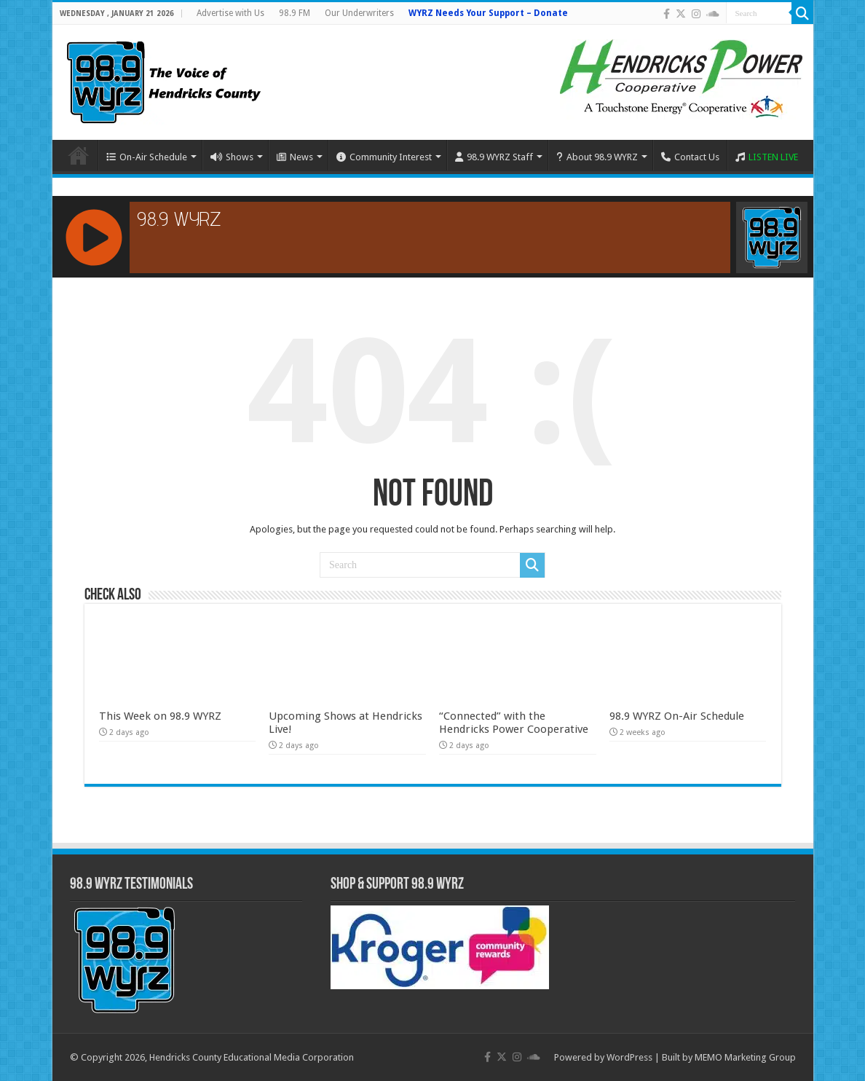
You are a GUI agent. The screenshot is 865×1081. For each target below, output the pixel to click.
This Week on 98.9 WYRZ (160, 716)
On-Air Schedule (146, 157)
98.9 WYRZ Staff (494, 157)
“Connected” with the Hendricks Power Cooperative (513, 722)
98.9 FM (294, 13)
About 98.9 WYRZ (597, 157)
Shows (231, 157)
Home (79, 155)
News (295, 157)
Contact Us (690, 157)
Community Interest (384, 157)
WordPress (629, 1057)
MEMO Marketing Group (745, 1057)
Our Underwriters (359, 13)
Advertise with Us (230, 13)
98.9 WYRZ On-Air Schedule (676, 716)
